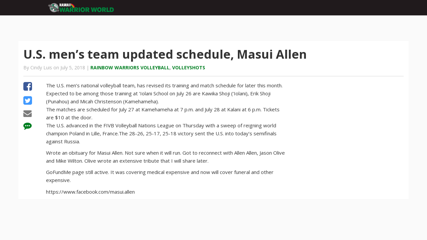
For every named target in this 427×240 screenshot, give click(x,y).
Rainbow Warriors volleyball (129, 67)
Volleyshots (188, 67)
